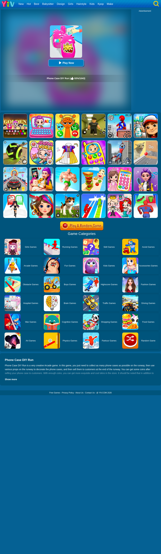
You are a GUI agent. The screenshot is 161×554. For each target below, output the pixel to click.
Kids (92, 4)
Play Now (66, 63)
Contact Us (90, 393)
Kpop (101, 4)
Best (36, 4)
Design (61, 4)
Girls (70, 4)
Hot (29, 4)
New (21, 4)
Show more (11, 379)
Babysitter (48, 4)
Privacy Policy (68, 393)
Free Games (54, 393)
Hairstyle (81, 4)
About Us (79, 393)
